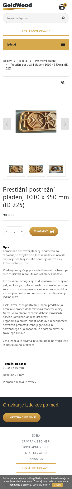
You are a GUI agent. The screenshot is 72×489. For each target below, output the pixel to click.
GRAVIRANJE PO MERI (36, 441)
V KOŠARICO (41, 231)
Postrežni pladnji (45, 61)
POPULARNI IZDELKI (36, 447)
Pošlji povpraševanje (36, 31)
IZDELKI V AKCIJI (36, 453)
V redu (57, 484)
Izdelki (23, 61)
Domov (7, 61)
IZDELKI (36, 435)
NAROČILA (36, 458)
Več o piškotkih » (41, 484)
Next (65, 124)
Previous (7, 124)
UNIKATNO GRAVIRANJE (22, 417)
